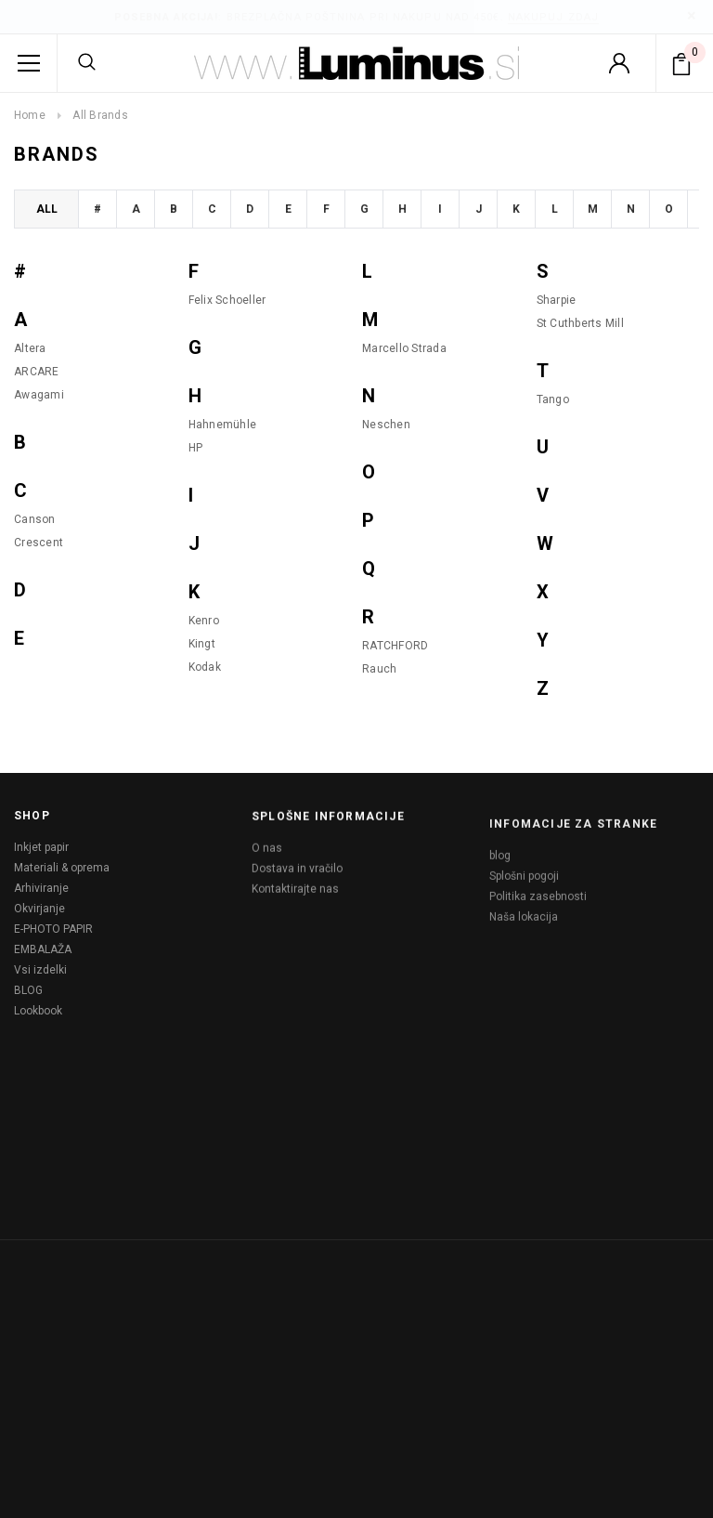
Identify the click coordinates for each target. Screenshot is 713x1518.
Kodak (204, 667)
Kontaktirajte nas (295, 900)
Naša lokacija (523, 948)
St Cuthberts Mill (580, 323)
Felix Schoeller (227, 300)
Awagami (39, 394)
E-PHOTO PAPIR (53, 934)
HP (195, 447)
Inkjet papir (41, 852)
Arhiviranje (41, 893)
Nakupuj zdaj (553, 17)
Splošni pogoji (524, 907)
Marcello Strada (404, 348)
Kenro (203, 620)
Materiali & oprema (62, 873)
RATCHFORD (395, 645)
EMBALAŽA (42, 955)
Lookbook (38, 1016)
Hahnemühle (222, 424)
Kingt (201, 643)
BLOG (28, 995)
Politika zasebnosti (538, 928)
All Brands (99, 115)
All (47, 209)
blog (500, 887)
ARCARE (36, 371)
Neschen (386, 424)
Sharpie (557, 300)
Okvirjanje (39, 914)
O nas (267, 859)
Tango (553, 399)
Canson (35, 519)
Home (29, 115)
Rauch (379, 668)
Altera (30, 348)
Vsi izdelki (40, 975)
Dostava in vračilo (297, 879)
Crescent (38, 542)
